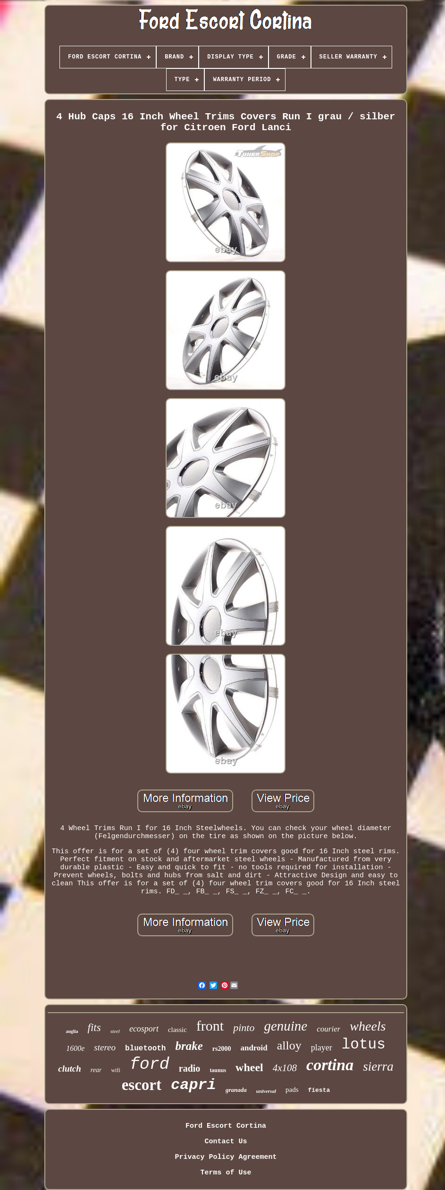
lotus (364, 1044)
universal (266, 1091)
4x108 (285, 1067)
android (253, 1047)
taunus (218, 1070)
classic (177, 1029)
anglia (72, 1031)
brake (188, 1046)
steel (115, 1031)
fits (94, 1027)
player (321, 1047)
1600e (75, 1048)
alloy (289, 1045)
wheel (249, 1067)
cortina (329, 1064)
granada (236, 1089)
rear (96, 1069)
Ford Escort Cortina (225, 1126)
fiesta (319, 1090)
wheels (368, 1026)
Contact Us (225, 1142)
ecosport (144, 1028)
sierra (378, 1066)
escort (141, 1084)
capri (193, 1085)
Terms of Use (225, 1173)
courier (328, 1028)
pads (292, 1089)
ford (149, 1064)
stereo (105, 1047)
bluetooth (145, 1048)
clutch (69, 1068)
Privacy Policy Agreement (226, 1157)
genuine (285, 1025)
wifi (115, 1070)
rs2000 (221, 1048)
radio (190, 1068)
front (210, 1025)
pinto (243, 1027)
